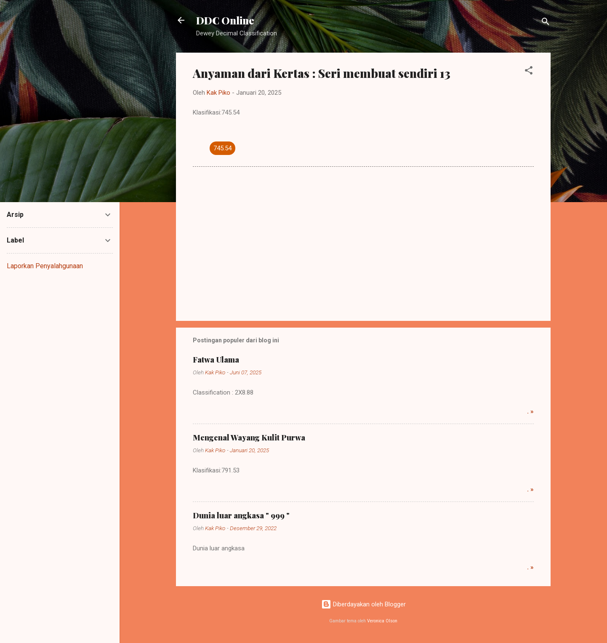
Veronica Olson (382, 621)
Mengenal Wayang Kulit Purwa (249, 437)
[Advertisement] (363, 242)
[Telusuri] (545, 23)
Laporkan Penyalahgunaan (45, 266)
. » (530, 411)
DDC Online (225, 20)
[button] (529, 71)
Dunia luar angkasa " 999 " (241, 515)
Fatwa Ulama (216, 360)
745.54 (222, 148)
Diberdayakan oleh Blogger (363, 604)
